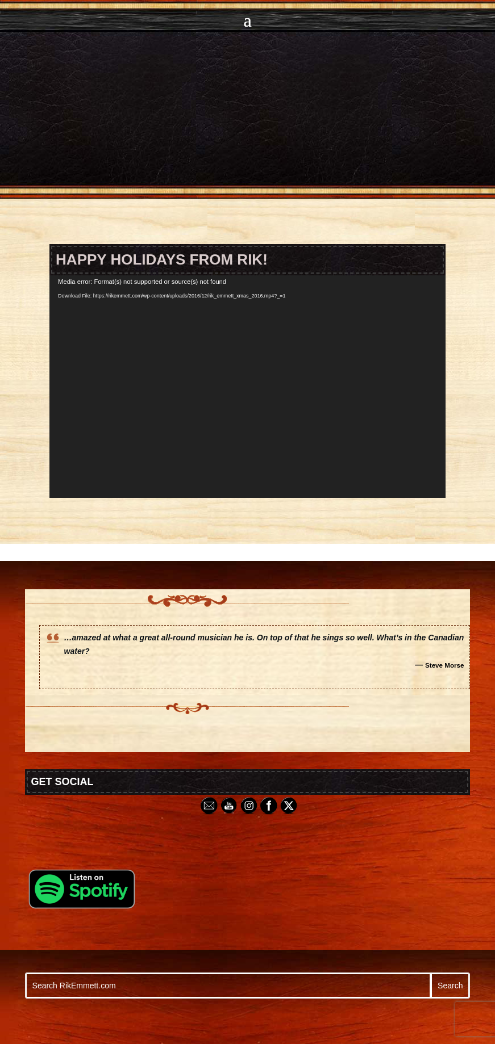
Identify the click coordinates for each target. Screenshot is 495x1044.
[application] (247, 386)
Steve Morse (444, 665)
